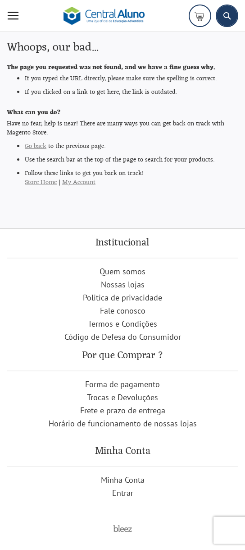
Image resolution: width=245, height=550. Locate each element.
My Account (78, 182)
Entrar (122, 493)
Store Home (41, 182)
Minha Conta (123, 480)
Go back (35, 146)
